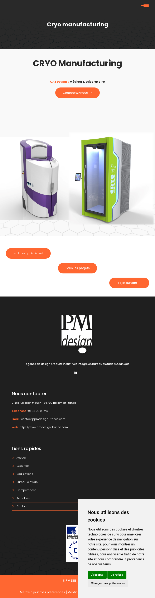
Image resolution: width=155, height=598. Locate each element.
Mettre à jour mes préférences (42, 592)
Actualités (23, 498)
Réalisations (24, 474)
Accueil (21, 458)
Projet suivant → (129, 283)
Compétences (26, 490)
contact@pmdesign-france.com (43, 419)
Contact (21, 506)
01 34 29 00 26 (38, 411)
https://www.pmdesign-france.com (44, 427)
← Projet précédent (28, 253)
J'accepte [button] (97, 574)
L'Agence (22, 466)
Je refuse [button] (117, 574)
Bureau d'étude (27, 482)
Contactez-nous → (77, 93)
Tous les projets (77, 268)
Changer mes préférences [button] (108, 583)
